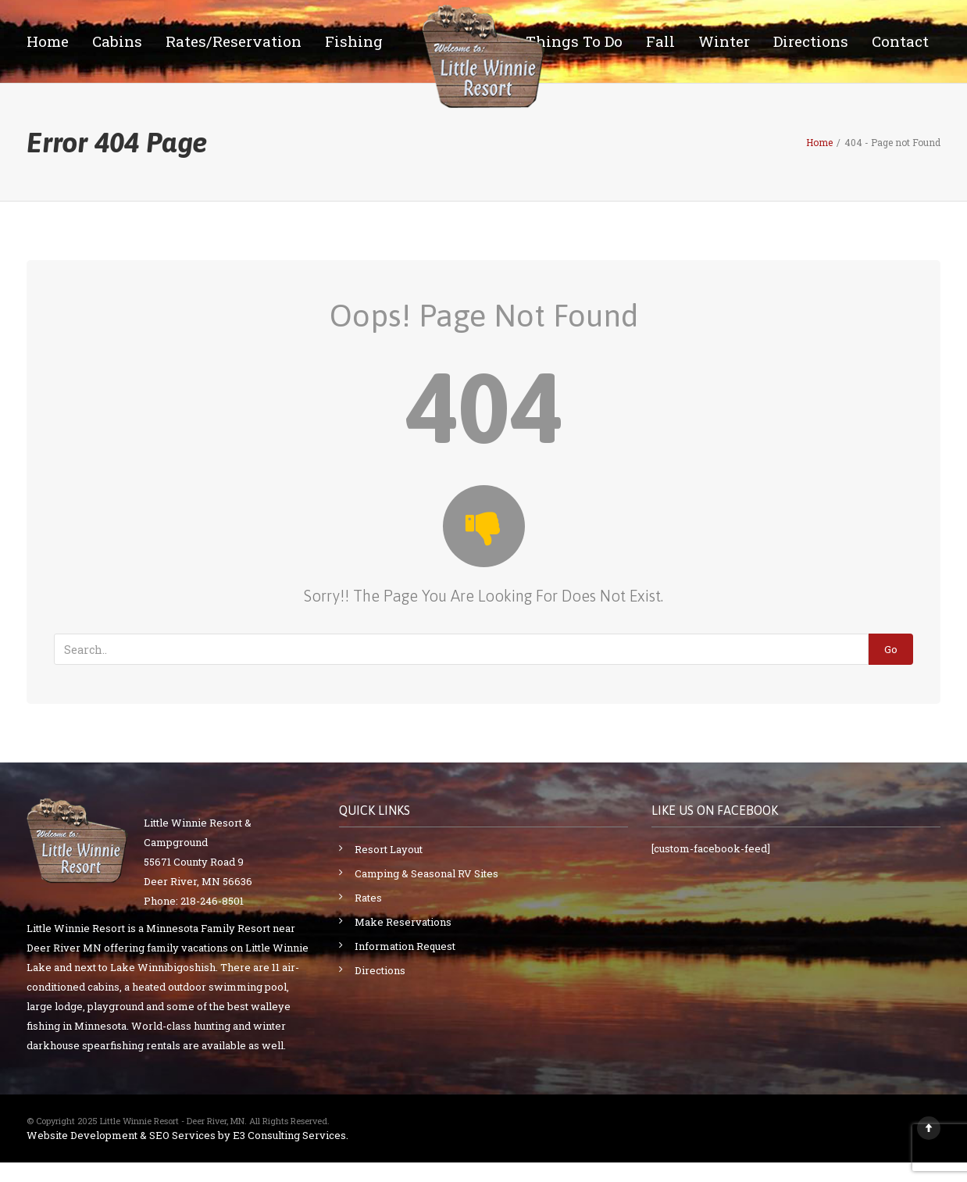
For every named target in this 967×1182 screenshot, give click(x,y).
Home (48, 41)
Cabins (117, 41)
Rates (368, 898)
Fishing (354, 41)
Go (890, 649)
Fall (660, 41)
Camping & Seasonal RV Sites (426, 873)
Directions (810, 41)
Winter (724, 41)
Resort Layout (389, 849)
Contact (900, 41)
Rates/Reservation (234, 41)
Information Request (405, 946)
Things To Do (574, 41)
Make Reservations (403, 922)
